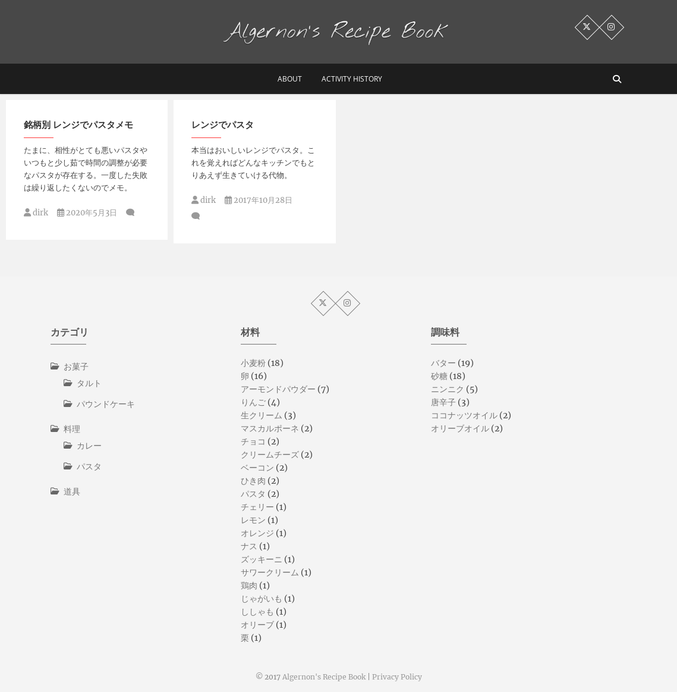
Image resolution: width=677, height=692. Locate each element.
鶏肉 (249, 585)
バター (443, 363)
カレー (89, 445)
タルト (89, 383)
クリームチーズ (270, 454)
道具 (72, 491)
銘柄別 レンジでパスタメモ (78, 124)
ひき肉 (253, 480)
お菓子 (76, 366)
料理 (72, 429)
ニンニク (447, 389)
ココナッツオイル (464, 415)
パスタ (89, 466)
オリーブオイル (460, 428)
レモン (253, 520)
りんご (253, 402)
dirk (36, 213)
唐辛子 (443, 402)
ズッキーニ (261, 559)
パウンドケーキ (106, 404)
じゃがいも (261, 598)
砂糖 (439, 376)
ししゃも (257, 611)
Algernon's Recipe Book (324, 676)
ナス (249, 546)
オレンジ (257, 533)
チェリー (257, 507)
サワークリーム (270, 572)
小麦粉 (253, 363)
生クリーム (261, 415)
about (290, 79)
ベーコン (257, 467)
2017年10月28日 (258, 200)
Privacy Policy (397, 676)
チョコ (253, 441)
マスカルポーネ (270, 428)
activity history (352, 79)
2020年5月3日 (87, 213)
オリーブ (257, 624)
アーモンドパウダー (278, 389)
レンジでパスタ (222, 124)
